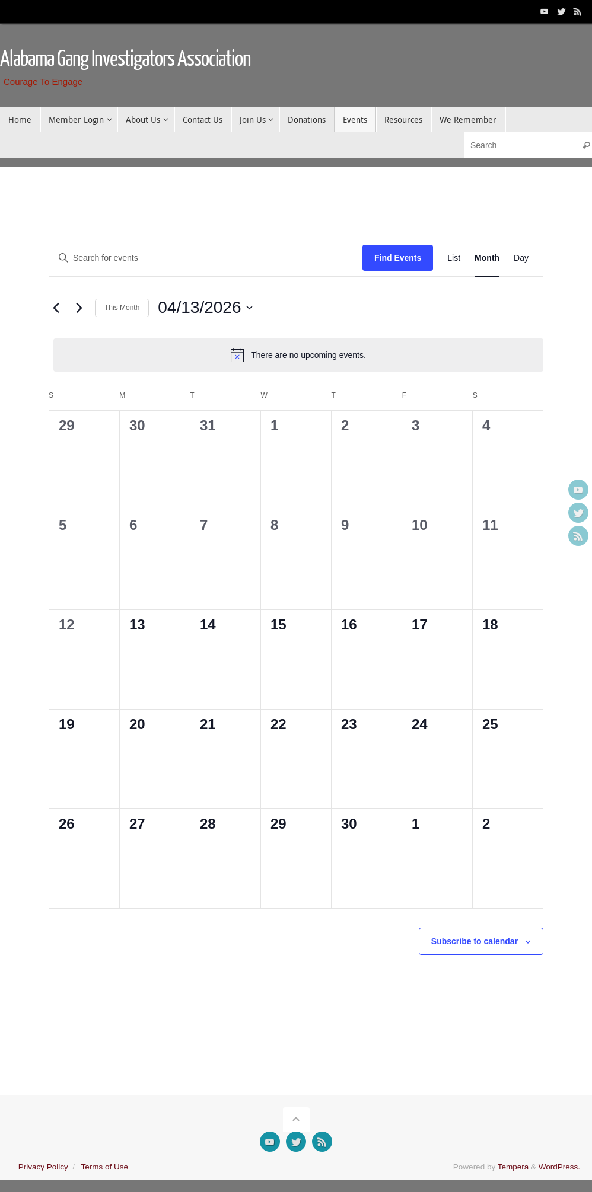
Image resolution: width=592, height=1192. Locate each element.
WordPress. (559, 1166)
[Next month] (79, 308)
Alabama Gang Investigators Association (125, 59)
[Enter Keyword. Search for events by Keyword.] (205, 258)
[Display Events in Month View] (487, 258)
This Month (121, 307)
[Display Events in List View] (453, 258)
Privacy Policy (43, 1166)
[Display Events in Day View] (521, 258)
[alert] (298, 355)
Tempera (513, 1166)
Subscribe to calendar (474, 941)
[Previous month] (56, 308)
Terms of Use (104, 1166)
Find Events (397, 258)
